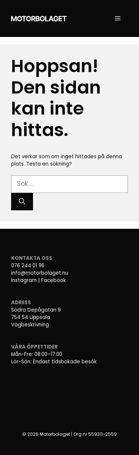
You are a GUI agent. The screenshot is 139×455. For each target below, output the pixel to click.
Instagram (24, 280)
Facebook (53, 280)
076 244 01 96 (27, 265)
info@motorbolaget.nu (39, 272)
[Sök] (22, 202)
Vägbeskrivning (30, 324)
